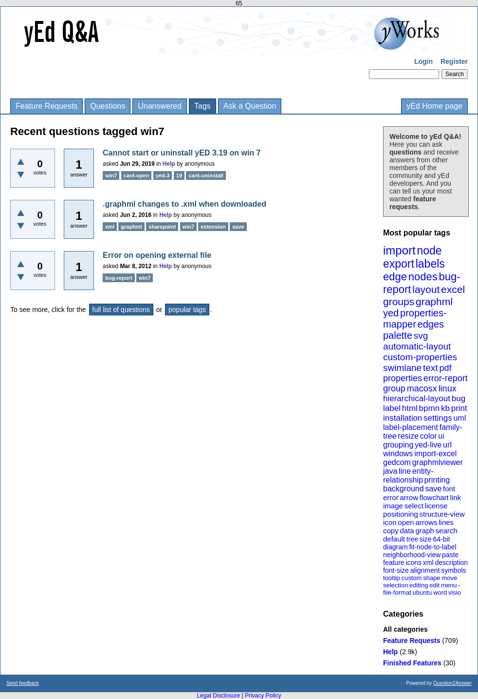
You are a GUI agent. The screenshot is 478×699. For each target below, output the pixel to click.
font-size (396, 570)
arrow (409, 497)
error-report (445, 378)
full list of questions (121, 309)
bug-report (118, 278)
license (436, 506)
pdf (445, 368)
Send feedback (22, 683)
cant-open (136, 175)
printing (437, 480)
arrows (426, 522)
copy (391, 530)
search (447, 530)
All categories (405, 629)
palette (397, 335)
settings (437, 418)
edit (434, 585)
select (413, 506)
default (394, 539)
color (428, 436)
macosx (422, 388)
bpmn (429, 408)
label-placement (410, 427)
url (447, 445)
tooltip (391, 578)
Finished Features (412, 663)
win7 (111, 175)
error (391, 497)
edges (431, 324)
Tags (202, 106)
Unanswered (160, 106)
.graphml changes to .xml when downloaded (184, 204)
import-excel (435, 453)
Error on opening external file (157, 255)
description (451, 562)
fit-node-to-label (432, 547)
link (455, 497)
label (392, 408)
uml (459, 418)
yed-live (428, 445)
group (394, 388)
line (405, 471)
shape (431, 578)
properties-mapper (415, 319)
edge (395, 277)
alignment (425, 570)
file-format (397, 592)
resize (408, 436)
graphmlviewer (437, 462)
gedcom (397, 462)
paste (450, 555)
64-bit (441, 539)
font (449, 489)
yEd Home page (434, 106)
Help (390, 652)
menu (449, 585)
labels (430, 263)
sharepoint (162, 227)
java (390, 471)
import (399, 250)
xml (428, 562)
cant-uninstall (205, 175)
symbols (453, 570)
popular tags (187, 309)
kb (445, 408)
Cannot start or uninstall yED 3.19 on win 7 (182, 153)
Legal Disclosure (218, 695)
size (426, 539)
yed (391, 313)
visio (454, 592)
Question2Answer (452, 683)
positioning (400, 514)
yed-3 (163, 175)
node (429, 250)
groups (398, 301)
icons (413, 562)
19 (179, 175)
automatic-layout (417, 346)
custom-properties (420, 357)
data (407, 530)
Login (423, 61)
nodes (423, 277)
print (459, 408)
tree (412, 539)
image (393, 506)
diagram (395, 547)
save (433, 489)
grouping (398, 445)
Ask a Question (249, 106)
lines (446, 522)
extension (213, 227)
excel (453, 289)
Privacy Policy (263, 695)
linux (448, 388)
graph (424, 530)
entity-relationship (408, 475)
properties (402, 378)
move (449, 578)
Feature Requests (46, 106)
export (398, 263)
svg (421, 335)
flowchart (434, 497)
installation (402, 418)
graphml (434, 301)
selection (395, 585)
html (410, 408)
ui (441, 436)
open (406, 522)
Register (454, 61)
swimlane (402, 368)
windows (398, 453)
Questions (107, 106)
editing (418, 585)
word (440, 592)
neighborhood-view (412, 555)
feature (393, 562)
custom (411, 578)
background (403, 489)
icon (390, 522)
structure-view (442, 514)
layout (426, 289)
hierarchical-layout (416, 398)
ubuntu (422, 592)
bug (458, 398)
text (430, 368)
